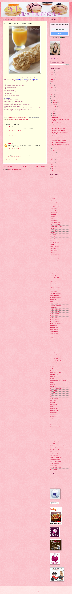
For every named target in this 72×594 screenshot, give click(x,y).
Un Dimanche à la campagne (55, 457)
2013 (52, 98)
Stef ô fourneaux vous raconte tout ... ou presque (59, 445)
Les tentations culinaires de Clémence (57, 364)
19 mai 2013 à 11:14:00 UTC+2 (14, 139)
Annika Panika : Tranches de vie (56, 188)
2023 (52, 77)
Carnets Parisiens (53, 212)
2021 (52, 81)
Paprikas (51, 406)
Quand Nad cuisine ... (54, 424)
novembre (55, 102)
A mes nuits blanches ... (54, 183)
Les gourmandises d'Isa (54, 349)
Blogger (38, 591)
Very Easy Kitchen (53, 469)
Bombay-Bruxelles (53, 202)
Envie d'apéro (52, 264)
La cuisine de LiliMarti (54, 317)
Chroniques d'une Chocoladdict (56, 226)
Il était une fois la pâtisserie (55, 293)
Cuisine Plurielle (53, 250)
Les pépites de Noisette (54, 354)
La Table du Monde (54, 329)
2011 (52, 159)
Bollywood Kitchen (54, 200)
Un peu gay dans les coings (55, 461)
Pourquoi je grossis (54, 420)
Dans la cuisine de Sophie (55, 258)
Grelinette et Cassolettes (55, 287)
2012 (52, 157)
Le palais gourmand (54, 333)
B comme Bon (53, 194)
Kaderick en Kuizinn (54, 303)
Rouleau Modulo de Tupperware (58, 130)
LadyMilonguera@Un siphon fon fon (16, 135)
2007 (52, 168)
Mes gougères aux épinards (55, 388)
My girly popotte (53, 390)
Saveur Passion (53, 439)
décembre (55, 100)
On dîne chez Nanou (54, 398)
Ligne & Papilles (53, 366)
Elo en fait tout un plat (54, 260)
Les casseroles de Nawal (55, 343)
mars (54, 150)
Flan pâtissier (55, 117)
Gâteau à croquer (53, 279)
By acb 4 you (52, 204)
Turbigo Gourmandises (54, 453)
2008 (52, 166)
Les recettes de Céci (54, 362)
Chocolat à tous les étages (55, 222)
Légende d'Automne (54, 339)
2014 (52, 96)
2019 (52, 85)
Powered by (59, 37)
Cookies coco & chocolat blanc (58, 128)
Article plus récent (8, 166)
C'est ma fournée (53, 208)
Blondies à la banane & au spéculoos (59, 142)
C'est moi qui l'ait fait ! (54, 210)
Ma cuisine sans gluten (54, 370)
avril (54, 148)
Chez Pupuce (52, 216)
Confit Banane (53, 234)
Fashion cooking (53, 271)
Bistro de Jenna (53, 196)
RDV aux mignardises (54, 428)
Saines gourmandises (54, 437)
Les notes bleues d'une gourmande (57, 352)
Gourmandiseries (53, 285)
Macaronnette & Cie (54, 374)
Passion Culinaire (53, 412)
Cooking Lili (52, 238)
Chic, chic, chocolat (54, 220)
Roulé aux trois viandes (57, 135)
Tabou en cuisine (53, 447)
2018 (52, 87)
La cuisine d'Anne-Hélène (55, 311)
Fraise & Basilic (53, 275)
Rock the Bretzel (53, 434)
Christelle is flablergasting (55, 224)
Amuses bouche (53, 187)
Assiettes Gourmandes (54, 191)
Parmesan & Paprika (54, 410)
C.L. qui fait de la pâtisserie (55, 206)
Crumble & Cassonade (54, 246)
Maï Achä (52, 378)
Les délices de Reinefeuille (55, 347)
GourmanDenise (53, 283)
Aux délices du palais (54, 192)
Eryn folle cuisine (53, 266)
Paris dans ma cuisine (54, 408)
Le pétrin (51, 337)
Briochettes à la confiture (57, 138)
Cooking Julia (52, 236)
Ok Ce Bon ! (52, 396)
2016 (52, 92)
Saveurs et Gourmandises (55, 441)
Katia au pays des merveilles (55, 305)
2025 (52, 72)
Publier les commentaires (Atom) (15, 169)
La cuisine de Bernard (54, 313)
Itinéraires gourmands (54, 295)
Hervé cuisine (52, 289)
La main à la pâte (53, 325)
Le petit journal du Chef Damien (56, 335)
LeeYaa (9, 126)
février (54, 152)
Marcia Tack (52, 384)
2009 (52, 164)
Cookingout (52, 240)
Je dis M (51, 301)
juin (53, 113)
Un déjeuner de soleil (54, 455)
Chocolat (20, 119)
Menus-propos (53, 386)
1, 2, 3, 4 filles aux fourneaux (56, 177)
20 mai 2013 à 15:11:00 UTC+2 (14, 148)
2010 (52, 162)
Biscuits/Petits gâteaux (13, 119)
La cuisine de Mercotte (54, 319)
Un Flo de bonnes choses (55, 459)
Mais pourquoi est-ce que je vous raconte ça (58, 380)
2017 (52, 89)
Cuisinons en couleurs (54, 254)
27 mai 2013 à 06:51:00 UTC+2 (14, 156)
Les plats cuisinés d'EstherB (55, 360)
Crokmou (52, 244)
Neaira (9, 143)
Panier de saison (53, 400)
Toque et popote (53, 451)
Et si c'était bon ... (53, 267)
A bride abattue (53, 179)
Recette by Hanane (53, 430)
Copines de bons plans (54, 242)
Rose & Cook (52, 435)
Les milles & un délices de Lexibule (57, 351)
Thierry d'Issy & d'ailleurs (55, 449)
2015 (52, 94)
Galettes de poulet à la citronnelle (59, 140)
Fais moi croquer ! (53, 270)
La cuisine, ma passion (54, 321)
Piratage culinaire (53, 418)
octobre (54, 104)
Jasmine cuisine (53, 299)
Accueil (24, 166)
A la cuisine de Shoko (54, 181)
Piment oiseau (52, 416)
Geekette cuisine (53, 281)
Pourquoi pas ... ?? (53, 422)
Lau (8, 153)
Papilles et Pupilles (53, 404)
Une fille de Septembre (54, 463)
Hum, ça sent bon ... (54, 291)
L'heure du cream (53, 307)
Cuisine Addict (53, 248)
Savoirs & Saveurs (53, 443)
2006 (52, 170)
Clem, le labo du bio (54, 230)
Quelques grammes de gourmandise (57, 426)
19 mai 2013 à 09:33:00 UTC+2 (14, 130)
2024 (52, 74)
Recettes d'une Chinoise (54, 431)
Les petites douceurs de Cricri (56, 356)
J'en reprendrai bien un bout (55, 297)
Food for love (52, 273)
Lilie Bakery (52, 368)
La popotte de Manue (54, 327)
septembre (55, 106)
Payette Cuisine (53, 414)
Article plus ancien (41, 166)
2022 (52, 79)
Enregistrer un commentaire (11, 159)
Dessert (23, 119)
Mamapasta (52, 382)
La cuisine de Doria (54, 315)
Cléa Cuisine (52, 228)
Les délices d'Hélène (54, 345)
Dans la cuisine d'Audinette (55, 256)
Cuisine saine (52, 252)
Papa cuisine (52, 402)
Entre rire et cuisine (54, 262)
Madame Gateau (53, 376)
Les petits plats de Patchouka (55, 358)
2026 (52, 70)
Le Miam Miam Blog (54, 331)
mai (53, 115)
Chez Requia (52, 218)
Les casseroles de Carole (55, 341)
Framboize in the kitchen (55, 277)
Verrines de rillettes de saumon (58, 126)
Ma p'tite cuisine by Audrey (55, 372)
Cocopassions (52, 232)
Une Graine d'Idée (53, 465)
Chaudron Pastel (53, 214)
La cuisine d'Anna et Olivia (55, 309)
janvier (54, 154)
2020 (52, 83)
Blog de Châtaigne (53, 198)
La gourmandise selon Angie (55, 323)
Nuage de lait (52, 392)
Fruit (27, 119)
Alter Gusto (52, 185)
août (54, 109)
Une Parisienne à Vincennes (55, 467)
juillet (54, 111)
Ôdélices (51, 394)
